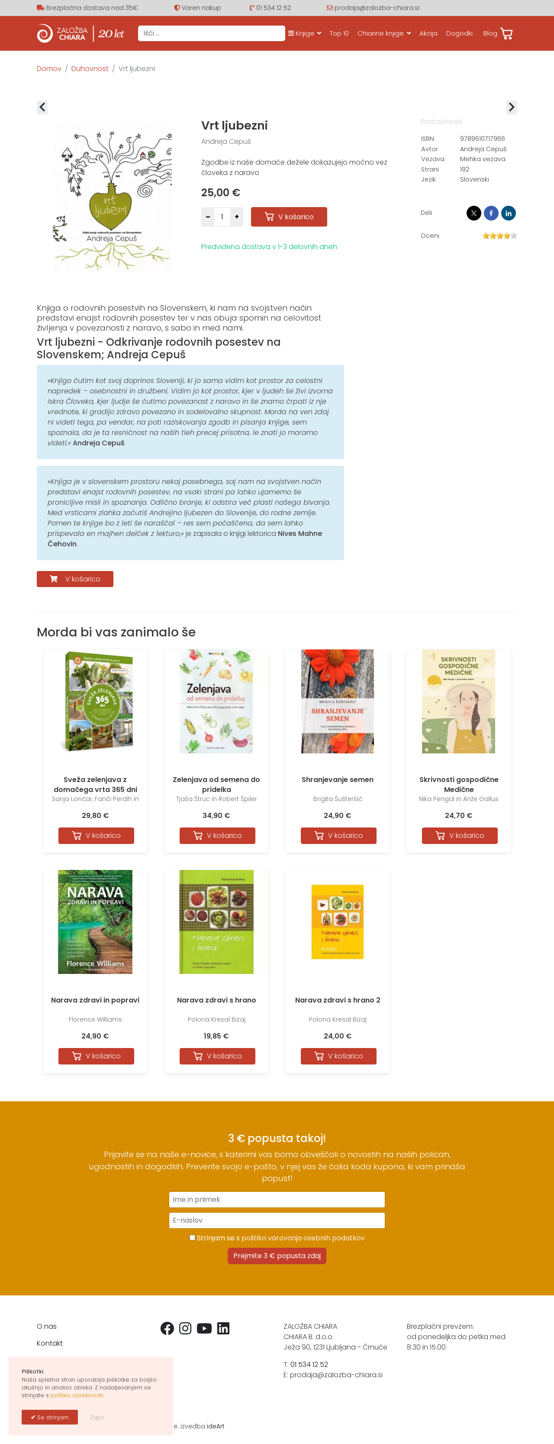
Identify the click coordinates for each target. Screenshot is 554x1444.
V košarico (82, 579)
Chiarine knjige (381, 33)
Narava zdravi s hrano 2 (337, 1000)
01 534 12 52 (273, 7)
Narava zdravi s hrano (216, 1000)
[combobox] (212, 33)
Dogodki (459, 33)
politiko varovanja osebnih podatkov (303, 1238)
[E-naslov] (277, 1220)
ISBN (427, 138)
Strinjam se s (277, 1238)
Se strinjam (52, 1417)
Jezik (428, 179)
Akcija (428, 33)
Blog (490, 33)
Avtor (429, 149)
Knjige (301, 33)
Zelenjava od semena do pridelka (216, 784)
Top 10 (339, 33)
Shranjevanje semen (338, 780)
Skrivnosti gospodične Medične (459, 784)
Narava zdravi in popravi (95, 1000)
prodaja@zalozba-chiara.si (377, 7)
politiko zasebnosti (77, 1395)
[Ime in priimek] (277, 1199)
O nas (47, 1326)
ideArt (216, 1426)
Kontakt (50, 1343)
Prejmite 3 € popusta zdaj (277, 1256)
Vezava (432, 159)
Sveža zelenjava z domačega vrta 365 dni (95, 784)
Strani (430, 169)
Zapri (97, 1417)
